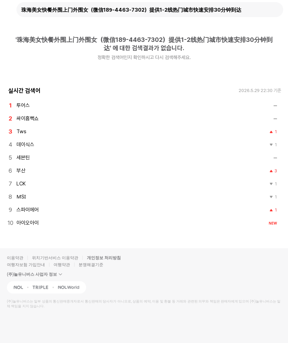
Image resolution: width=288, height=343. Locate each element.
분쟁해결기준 (91, 264)
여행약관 (62, 264)
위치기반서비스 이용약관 (55, 257)
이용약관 (15, 257)
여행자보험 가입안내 (26, 264)
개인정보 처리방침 (104, 257)
